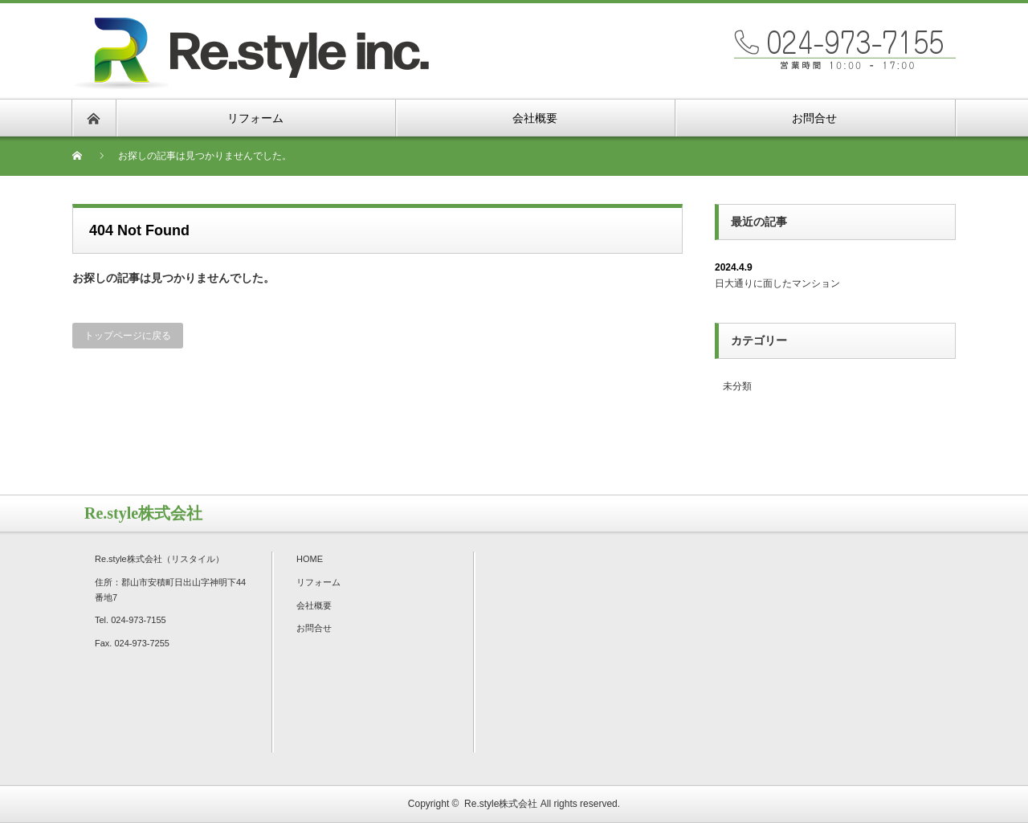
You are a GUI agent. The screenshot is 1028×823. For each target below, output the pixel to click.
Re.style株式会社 (500, 803)
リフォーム (318, 582)
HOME (309, 559)
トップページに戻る (127, 335)
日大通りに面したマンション (777, 283)
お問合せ (314, 628)
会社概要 (314, 605)
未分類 (737, 386)
